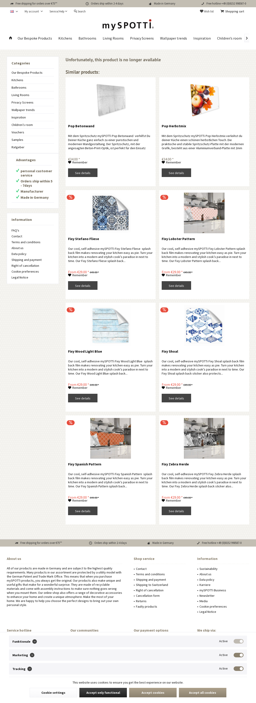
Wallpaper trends (23, 110)
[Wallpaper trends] (173, 38)
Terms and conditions (26, 242)
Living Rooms (20, 95)
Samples (17, 140)
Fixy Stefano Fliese (83, 238)
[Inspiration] (202, 38)
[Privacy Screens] (142, 38)
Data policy (19, 254)
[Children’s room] (229, 38)
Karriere (205, 585)
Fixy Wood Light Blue (85, 351)
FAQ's (15, 230)
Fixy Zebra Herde (175, 464)
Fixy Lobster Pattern (178, 238)
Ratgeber (18, 147)
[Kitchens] (65, 38)
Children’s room (22, 125)
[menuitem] (233, 11)
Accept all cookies (202, 693)
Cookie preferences (25, 271)
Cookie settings (53, 693)
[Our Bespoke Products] (34, 38)
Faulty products (146, 606)
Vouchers (18, 132)
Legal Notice (20, 277)
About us (18, 248)
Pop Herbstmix (174, 126)
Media (203, 601)
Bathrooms (19, 87)
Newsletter (207, 596)
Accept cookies (153, 693)
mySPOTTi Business (212, 590)
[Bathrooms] (87, 38)
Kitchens (17, 80)
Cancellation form (148, 596)
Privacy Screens (22, 102)
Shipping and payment (27, 260)
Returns (141, 601)
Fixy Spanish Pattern (84, 464)
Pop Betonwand (81, 126)
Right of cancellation (25, 266)
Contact (17, 236)
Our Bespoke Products (27, 73)
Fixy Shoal (170, 351)
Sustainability (208, 569)
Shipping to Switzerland (152, 585)
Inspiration (19, 117)
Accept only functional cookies (103, 694)
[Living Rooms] (113, 38)
